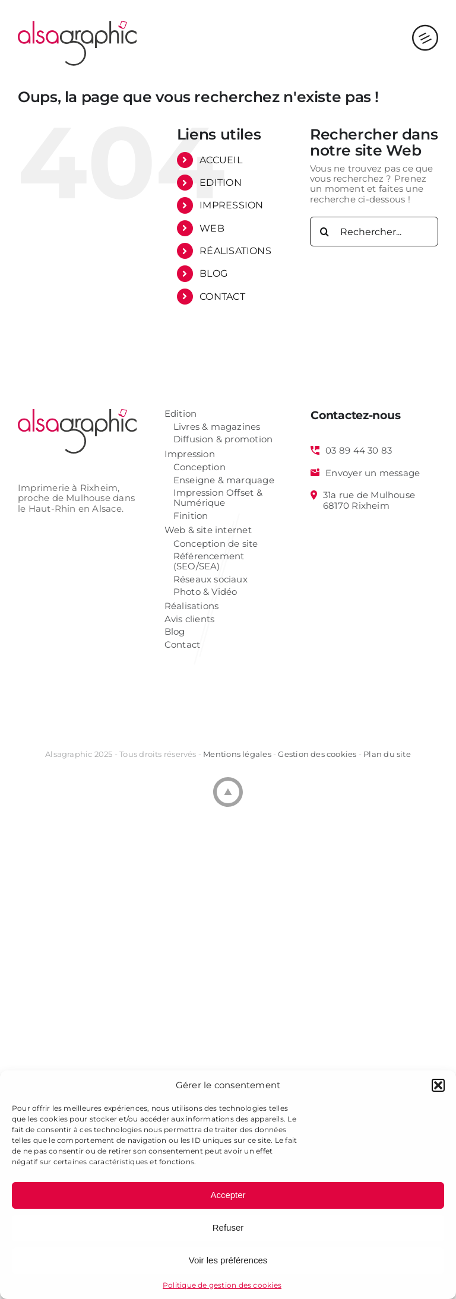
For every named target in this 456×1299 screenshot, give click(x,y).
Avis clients (189, 619)
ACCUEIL (221, 160)
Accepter (227, 1195)
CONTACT (222, 296)
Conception (199, 467)
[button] (438, 1085)
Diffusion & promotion (223, 440)
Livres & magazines (217, 427)
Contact (182, 645)
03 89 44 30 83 (358, 450)
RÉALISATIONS (235, 250)
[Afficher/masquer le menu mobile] (425, 26)
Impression (189, 454)
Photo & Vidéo (205, 592)
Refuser (228, 1227)
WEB (212, 228)
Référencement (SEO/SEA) (209, 562)
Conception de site (215, 544)
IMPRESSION (231, 205)
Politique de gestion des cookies (222, 1285)
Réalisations (191, 606)
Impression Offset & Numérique (217, 498)
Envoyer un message (372, 473)
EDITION (221, 182)
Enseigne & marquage (223, 481)
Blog (174, 632)
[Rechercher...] (374, 231)
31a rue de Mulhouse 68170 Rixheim (369, 500)
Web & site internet (208, 530)
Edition (180, 414)
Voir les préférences (228, 1260)
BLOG (213, 273)
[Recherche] (325, 231)
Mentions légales (237, 754)
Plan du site (387, 754)
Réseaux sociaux (210, 580)
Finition (190, 516)
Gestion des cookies (317, 754)
